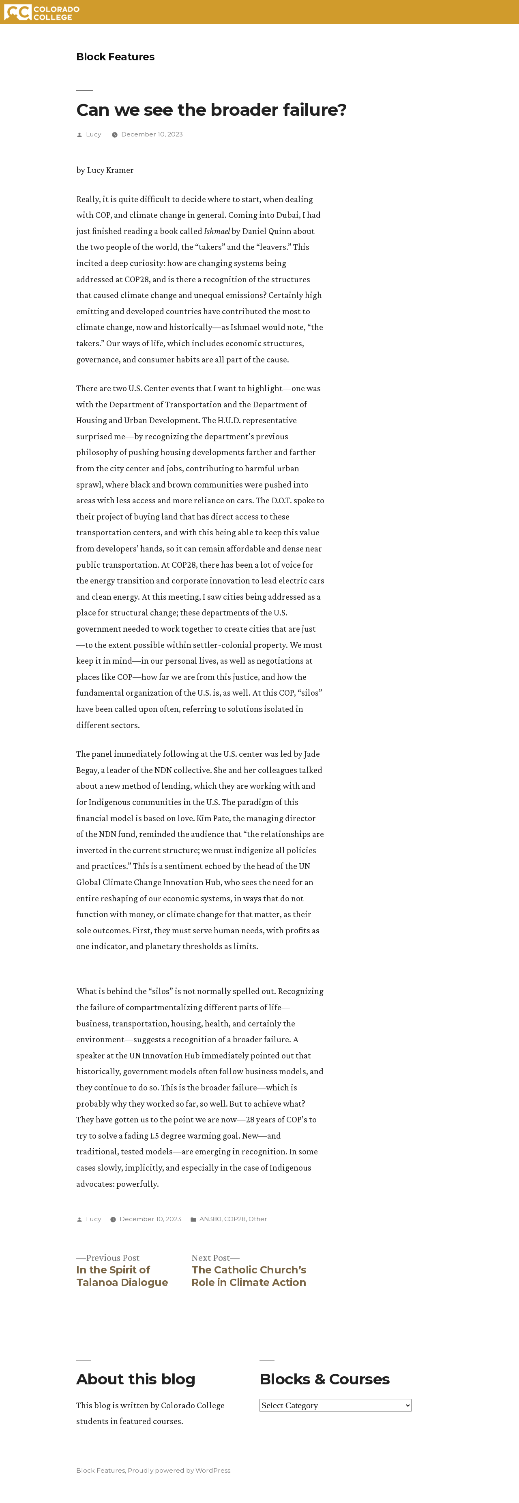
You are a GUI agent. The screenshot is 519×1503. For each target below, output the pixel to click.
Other (258, 1219)
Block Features (115, 57)
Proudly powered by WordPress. (180, 1470)
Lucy (93, 134)
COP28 (235, 1219)
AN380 (210, 1219)
